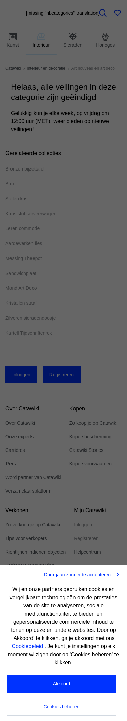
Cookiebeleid (28, 646)
